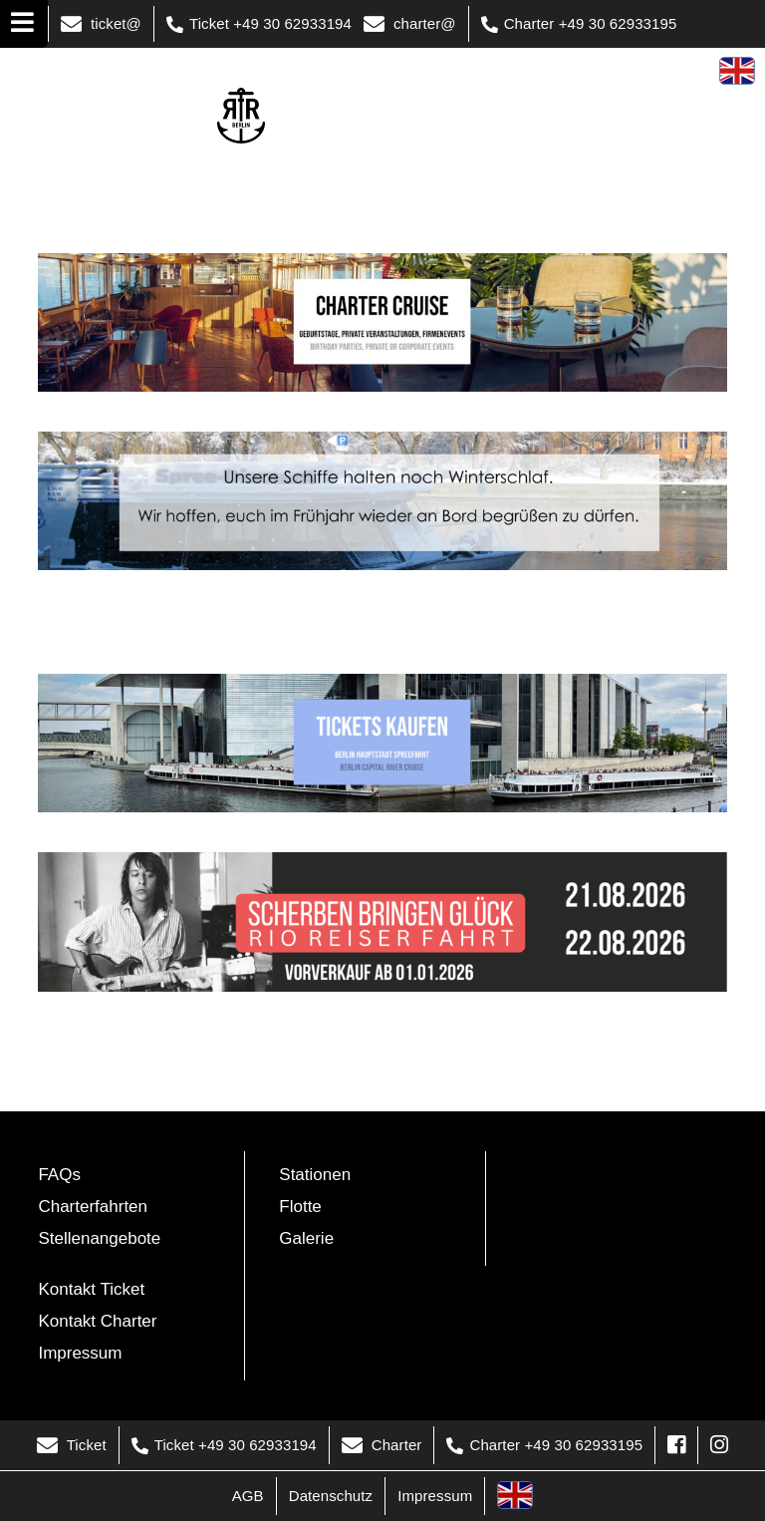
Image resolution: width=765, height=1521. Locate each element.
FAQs (59, 1174)
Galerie (306, 1238)
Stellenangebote (99, 1238)
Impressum (80, 1353)
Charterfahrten (92, 1206)
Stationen (315, 1174)
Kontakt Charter (97, 1321)
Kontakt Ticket (91, 1289)
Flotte (300, 1206)
